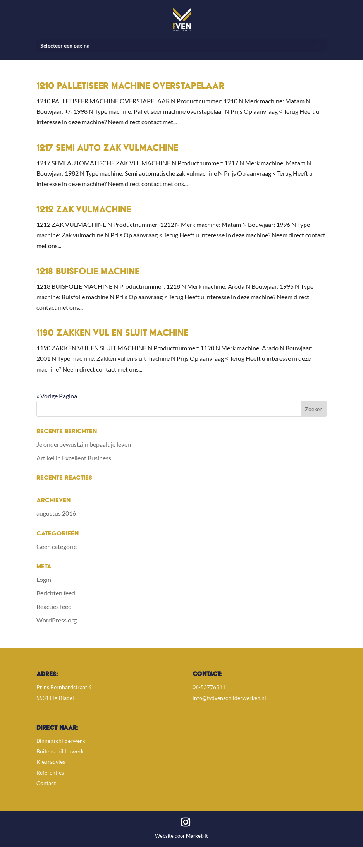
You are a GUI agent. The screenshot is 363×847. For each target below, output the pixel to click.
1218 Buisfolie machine (87, 272)
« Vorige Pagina (56, 395)
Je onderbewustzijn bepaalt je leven (83, 444)
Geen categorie (56, 546)
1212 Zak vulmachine (83, 210)
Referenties (50, 772)
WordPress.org (56, 620)
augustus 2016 (56, 513)
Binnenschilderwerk (60, 740)
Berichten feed (55, 593)
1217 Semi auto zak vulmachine (107, 149)
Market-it (197, 836)
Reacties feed (54, 606)
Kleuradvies (50, 761)
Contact (46, 783)
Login (43, 579)
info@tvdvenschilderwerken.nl (229, 697)
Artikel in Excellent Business (73, 457)
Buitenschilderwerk (60, 751)
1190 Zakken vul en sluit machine (112, 334)
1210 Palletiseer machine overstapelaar (130, 87)
